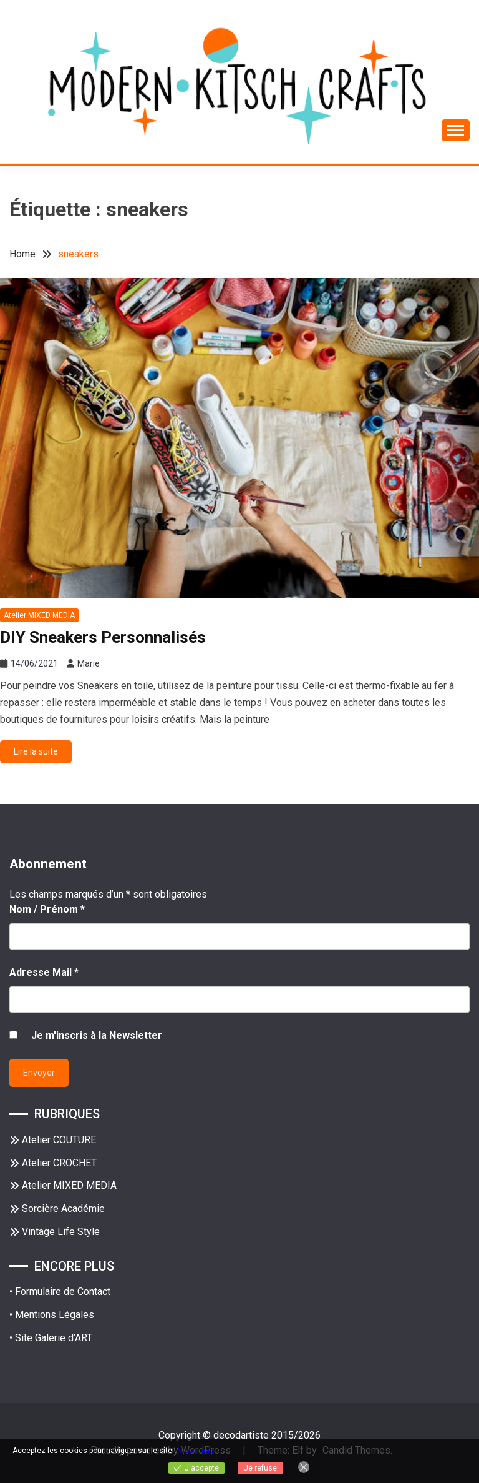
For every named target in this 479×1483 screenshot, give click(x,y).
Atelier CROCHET (59, 1163)
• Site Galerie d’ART (50, 1338)
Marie (88, 663)
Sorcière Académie (63, 1208)
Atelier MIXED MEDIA (39, 615)
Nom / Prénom (47, 909)
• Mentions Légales (51, 1315)
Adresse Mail (44, 972)
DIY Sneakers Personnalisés (103, 637)
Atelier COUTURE (59, 1140)
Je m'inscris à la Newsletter (96, 1035)
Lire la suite (36, 751)
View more (196, 1450)
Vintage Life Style (61, 1231)
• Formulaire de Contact (59, 1291)
